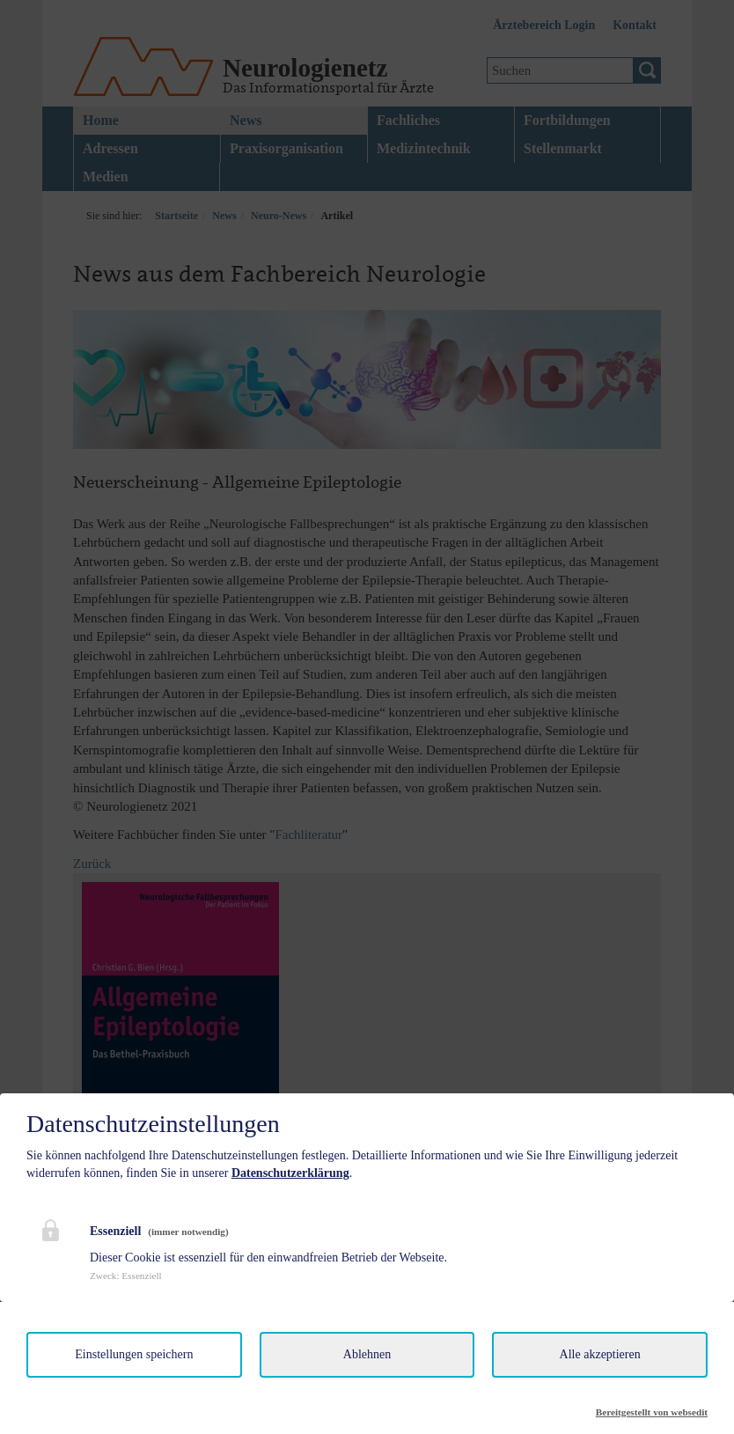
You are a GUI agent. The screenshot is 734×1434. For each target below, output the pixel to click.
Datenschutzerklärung (290, 1173)
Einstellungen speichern (134, 1354)
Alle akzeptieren (600, 1354)
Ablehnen (367, 1354)
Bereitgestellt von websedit (652, 1412)
